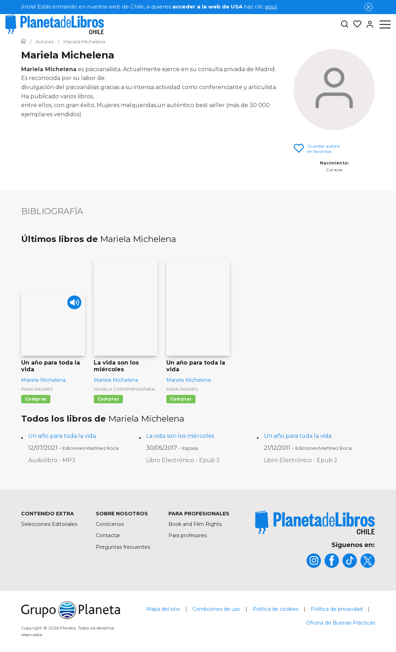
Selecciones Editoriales (49, 524)
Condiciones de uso (216, 609)
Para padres (36, 389)
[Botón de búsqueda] (344, 24)
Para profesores (187, 535)
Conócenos (110, 524)
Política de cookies (275, 609)
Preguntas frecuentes (123, 547)
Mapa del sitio (163, 609)
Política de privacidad (337, 609)
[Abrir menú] (385, 24)
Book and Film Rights (195, 524)
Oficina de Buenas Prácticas (340, 623)
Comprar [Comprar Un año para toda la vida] (36, 399)
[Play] (73, 303)
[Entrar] (367, 24)
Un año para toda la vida (62, 436)
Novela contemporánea (124, 389)
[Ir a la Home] (23, 41)
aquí (271, 6)
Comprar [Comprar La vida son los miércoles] (108, 399)
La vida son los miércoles (180, 436)
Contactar (108, 535)
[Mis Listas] (355, 24)
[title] (315, 522)
